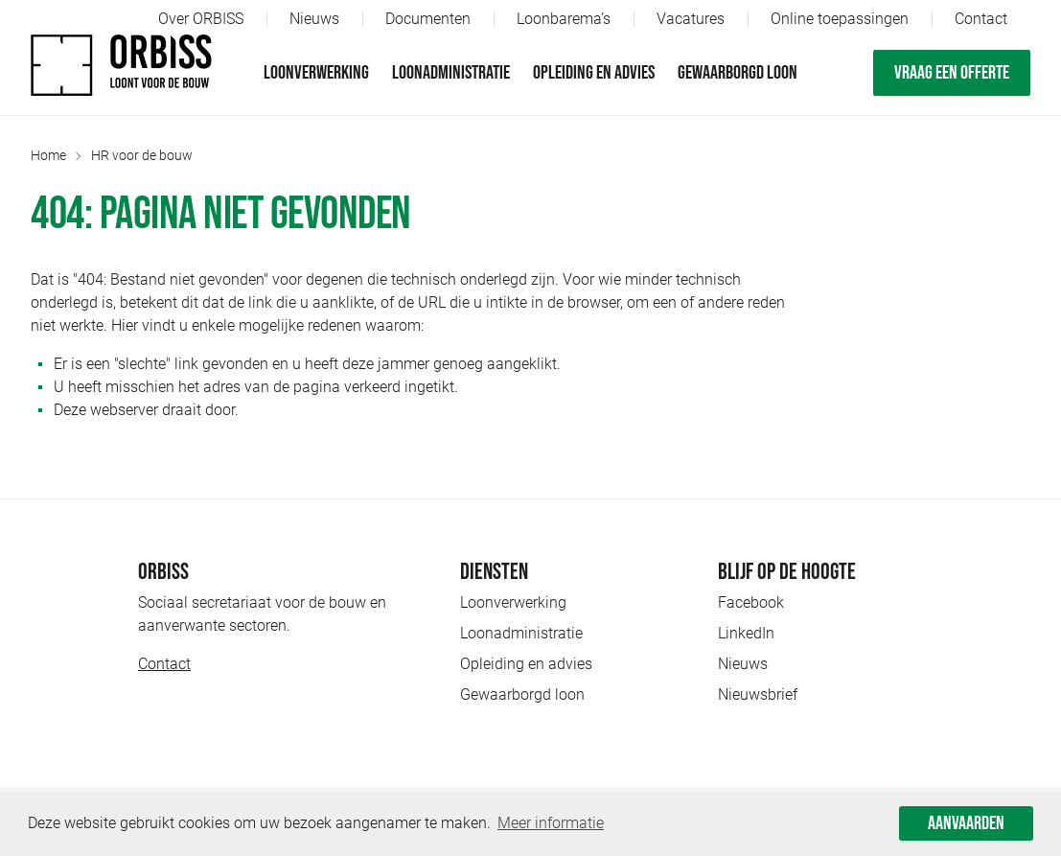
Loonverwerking (316, 72)
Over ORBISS (200, 19)
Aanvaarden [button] (966, 823)
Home (48, 155)
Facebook (751, 602)
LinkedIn (746, 633)
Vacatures (691, 19)
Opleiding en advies (594, 72)
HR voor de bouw (142, 155)
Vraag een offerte (951, 72)
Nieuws (314, 19)
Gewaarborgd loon (737, 72)
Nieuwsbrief (757, 694)
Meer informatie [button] (550, 823)
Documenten (428, 19)
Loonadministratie (451, 72)
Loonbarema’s (564, 19)
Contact (981, 19)
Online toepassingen (840, 19)
